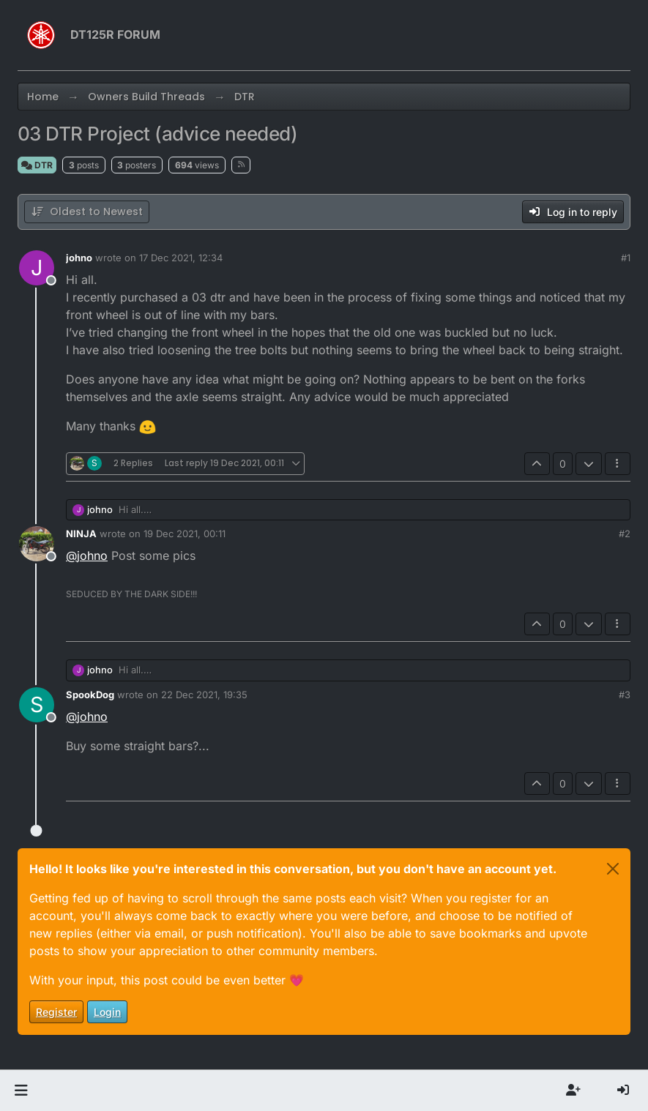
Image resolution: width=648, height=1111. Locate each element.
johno (79, 257)
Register (56, 1012)
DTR (37, 165)
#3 (624, 694)
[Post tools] (618, 463)
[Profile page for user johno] (36, 267)
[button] (21, 1090)
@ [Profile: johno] (87, 555)
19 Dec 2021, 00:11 (185, 533)
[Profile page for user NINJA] (36, 543)
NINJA (81, 533)
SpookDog (90, 694)
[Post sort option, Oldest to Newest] (86, 212)
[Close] (612, 868)
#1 (625, 257)
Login (107, 1012)
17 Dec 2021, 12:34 (181, 257)
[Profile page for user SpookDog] (36, 704)
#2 (624, 533)
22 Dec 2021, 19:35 (204, 694)
